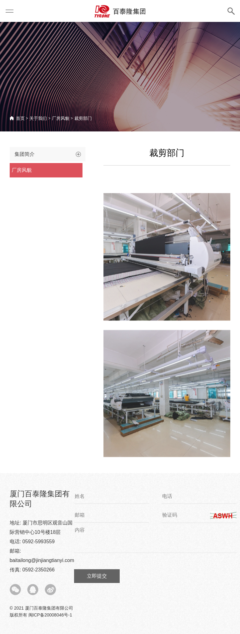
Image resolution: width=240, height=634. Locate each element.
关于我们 (38, 118)
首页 (20, 118)
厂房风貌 (60, 118)
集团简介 (21, 154)
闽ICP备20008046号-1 (50, 614)
